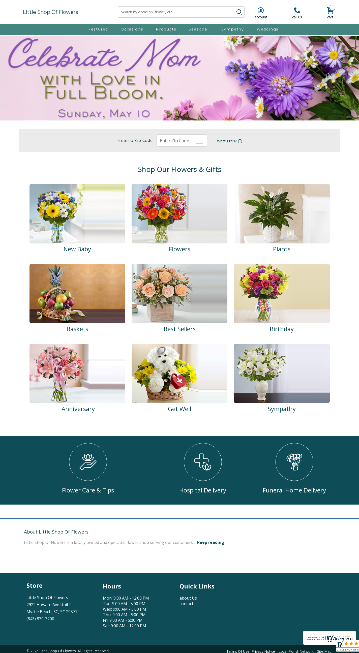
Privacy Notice (263, 650)
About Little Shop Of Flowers (56, 531)
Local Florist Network (296, 650)
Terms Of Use (237, 650)
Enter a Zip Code (133, 140)
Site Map (324, 650)
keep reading (210, 542)
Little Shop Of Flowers (50, 12)
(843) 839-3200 (40, 618)
